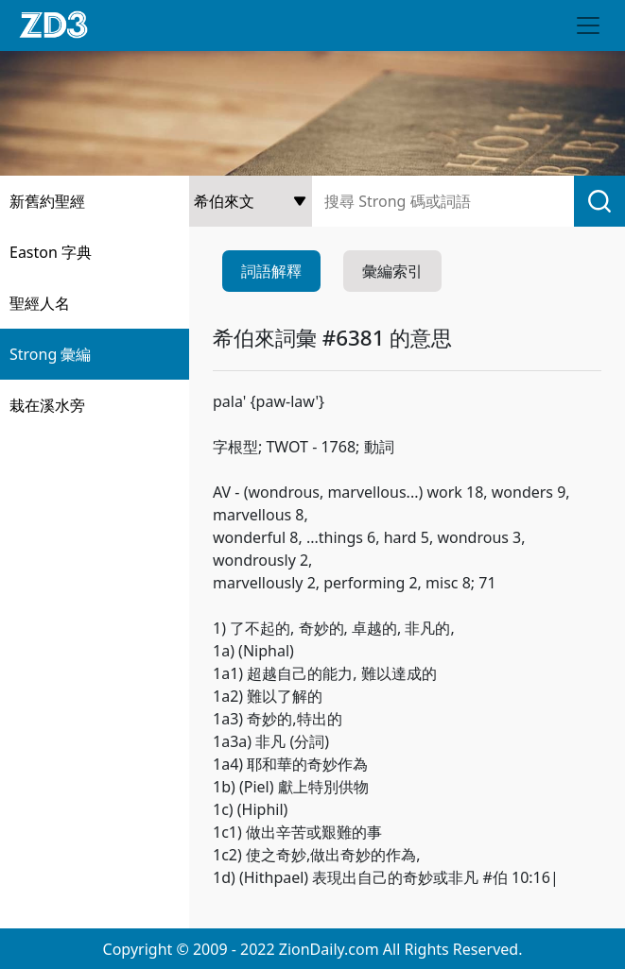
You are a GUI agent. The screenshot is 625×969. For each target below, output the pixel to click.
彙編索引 (392, 271)
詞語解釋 (271, 271)
